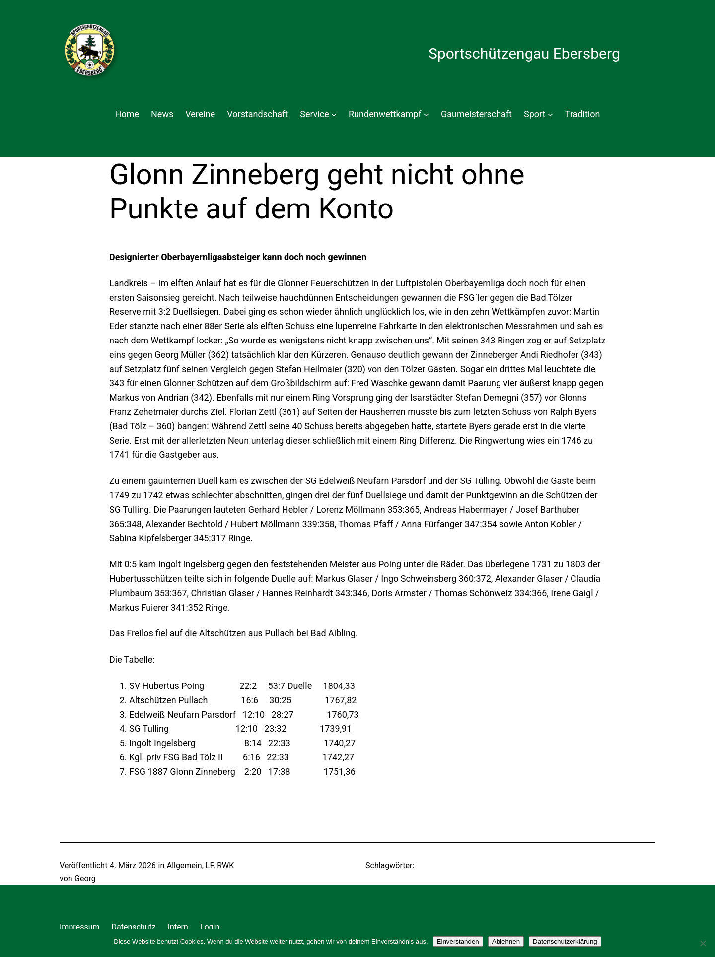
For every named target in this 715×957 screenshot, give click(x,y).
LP (210, 865)
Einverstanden (458, 941)
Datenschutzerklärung (565, 941)
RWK (225, 865)
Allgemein (184, 865)
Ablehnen (506, 941)
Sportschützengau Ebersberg (524, 53)
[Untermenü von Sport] (550, 114)
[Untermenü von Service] (334, 114)
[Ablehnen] (703, 943)
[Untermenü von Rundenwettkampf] (426, 114)
